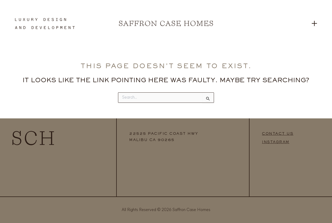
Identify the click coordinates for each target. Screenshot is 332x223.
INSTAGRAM (275, 142)
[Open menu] (314, 23)
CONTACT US (277, 134)
